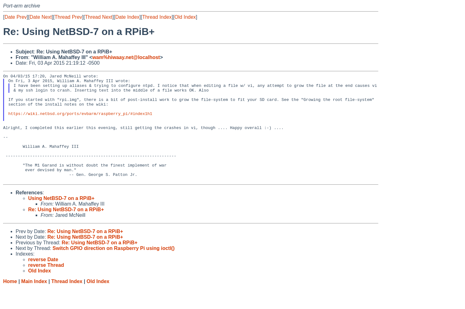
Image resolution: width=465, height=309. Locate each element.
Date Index (127, 17)
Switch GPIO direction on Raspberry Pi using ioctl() (113, 269)
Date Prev (15, 17)
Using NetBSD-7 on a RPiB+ (61, 219)
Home (10, 303)
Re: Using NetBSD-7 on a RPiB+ (66, 231)
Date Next (40, 17)
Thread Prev (68, 17)
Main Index (34, 303)
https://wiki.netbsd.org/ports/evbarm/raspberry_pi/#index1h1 (80, 122)
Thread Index (157, 17)
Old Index (185, 17)
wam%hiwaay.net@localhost (126, 57)
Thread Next (98, 17)
